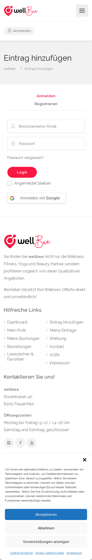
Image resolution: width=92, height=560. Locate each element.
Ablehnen (46, 528)
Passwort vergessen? (25, 157)
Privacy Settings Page (49, 553)
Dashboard (17, 322)
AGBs (55, 354)
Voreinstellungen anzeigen (46, 542)
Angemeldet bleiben (32, 183)
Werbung (58, 338)
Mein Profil (16, 330)
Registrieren (46, 104)
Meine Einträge (63, 330)
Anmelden (19, 31)
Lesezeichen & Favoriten (20, 357)
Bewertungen (19, 346)
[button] (84, 459)
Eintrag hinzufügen (66, 322)
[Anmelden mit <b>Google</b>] (36, 198)
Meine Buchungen (23, 338)
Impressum (74, 553)
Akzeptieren (46, 514)
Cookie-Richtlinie (21, 553)
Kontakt (57, 346)
